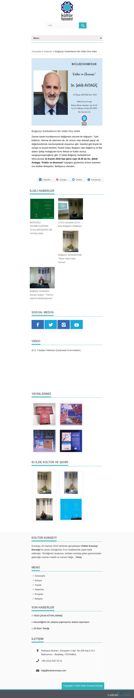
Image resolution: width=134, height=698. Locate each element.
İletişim (37, 598)
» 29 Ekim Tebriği (40, 628)
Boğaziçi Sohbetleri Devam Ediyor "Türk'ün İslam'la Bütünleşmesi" (41, 295)
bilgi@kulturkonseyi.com (53, 670)
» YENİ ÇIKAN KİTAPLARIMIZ (47, 615)
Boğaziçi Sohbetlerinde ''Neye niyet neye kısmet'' (70, 258)
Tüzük (36, 585)
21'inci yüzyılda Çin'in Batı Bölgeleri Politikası (70, 224)
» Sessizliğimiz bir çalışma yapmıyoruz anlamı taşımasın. (61, 622)
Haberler (48, 51)
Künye (37, 580)
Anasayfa (36, 51)
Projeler (37, 594)
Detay (79, 557)
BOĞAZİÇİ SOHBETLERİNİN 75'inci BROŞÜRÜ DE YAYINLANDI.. (41, 228)
